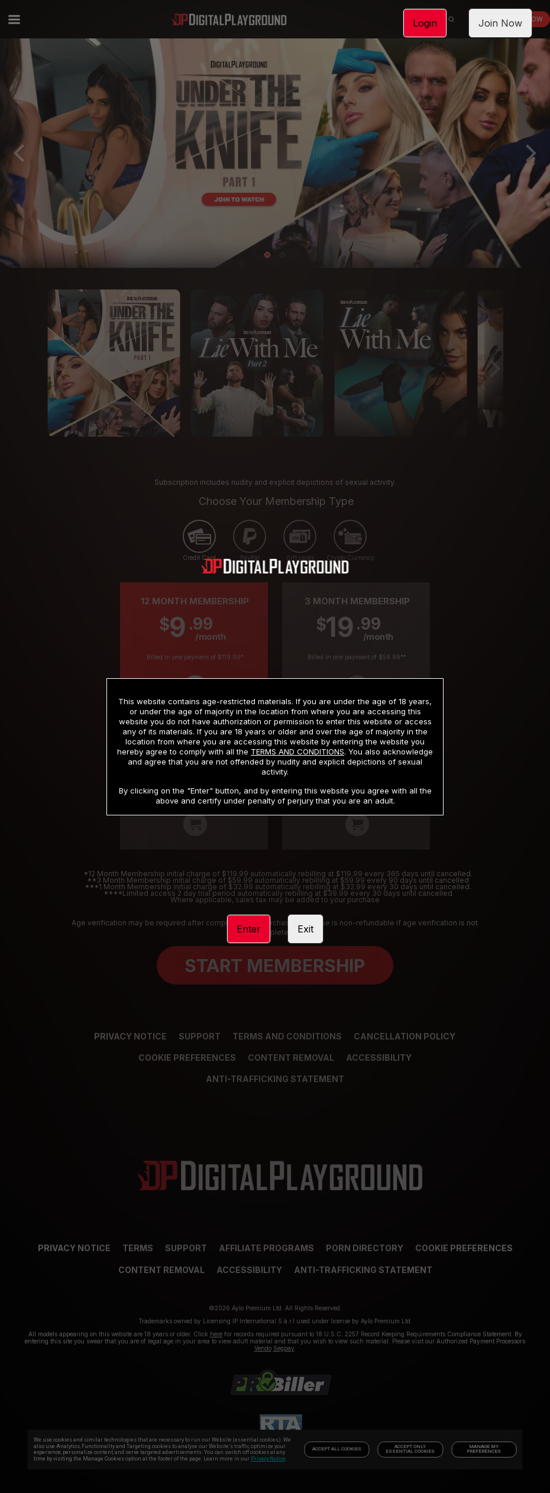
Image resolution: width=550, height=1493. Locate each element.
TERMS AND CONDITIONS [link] (297, 751)
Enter (249, 929)
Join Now (500, 23)
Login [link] (425, 23)
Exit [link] (305, 929)
